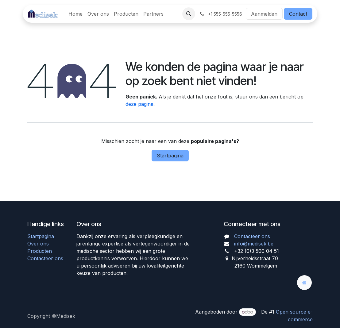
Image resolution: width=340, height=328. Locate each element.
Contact (298, 14)
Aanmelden (264, 14)
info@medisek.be (253, 244)
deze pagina (139, 104)
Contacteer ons (45, 258)
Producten (39, 251)
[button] (188, 13)
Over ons (38, 244)
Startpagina (170, 155)
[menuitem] (75, 14)
